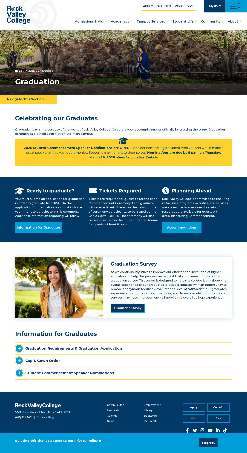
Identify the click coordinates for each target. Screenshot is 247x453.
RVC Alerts (151, 421)
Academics (120, 21)
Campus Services (151, 21)
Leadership (114, 410)
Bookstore (151, 415)
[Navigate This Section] (28, 99)
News (110, 421)
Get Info (164, 6)
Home (18, 71)
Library (148, 410)
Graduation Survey (127, 308)
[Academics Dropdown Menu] (131, 21)
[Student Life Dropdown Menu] (196, 21)
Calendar (112, 415)
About (233, 21)
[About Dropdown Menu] (240, 21)
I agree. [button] (208, 443)
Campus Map (115, 405)
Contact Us (44, 417)
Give (190, 6)
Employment (152, 405)
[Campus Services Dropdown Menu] (167, 21)
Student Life (183, 21)
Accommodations (182, 227)
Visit (179, 6)
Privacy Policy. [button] (86, 441)
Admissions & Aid (89, 21)
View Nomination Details (137, 157)
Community (210, 21)
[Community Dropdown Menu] (223, 21)
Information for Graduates (39, 227)
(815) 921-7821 (23, 417)
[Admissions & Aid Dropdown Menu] (106, 21)
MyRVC (215, 6)
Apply (148, 6)
